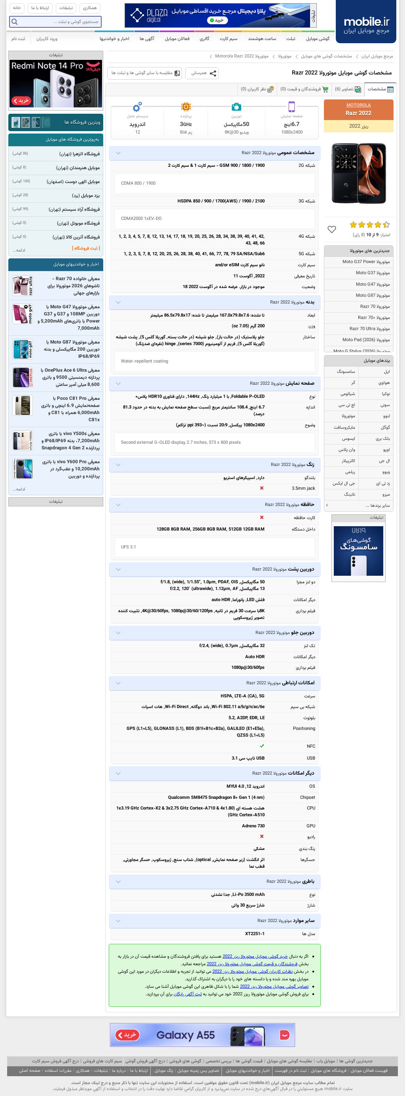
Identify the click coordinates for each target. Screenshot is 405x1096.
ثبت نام (18, 38)
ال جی (384, 461)
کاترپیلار (348, 461)
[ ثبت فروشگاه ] (86, 248)
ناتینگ (349, 494)
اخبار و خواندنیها (114, 38)
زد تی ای (383, 483)
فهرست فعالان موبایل (369, 1070)
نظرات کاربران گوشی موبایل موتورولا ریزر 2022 (252, 971)
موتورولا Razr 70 (375, 307)
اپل (387, 372)
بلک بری (383, 438)
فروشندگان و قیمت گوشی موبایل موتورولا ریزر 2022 (252, 964)
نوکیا (386, 394)
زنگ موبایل (164, 1070)
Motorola (358, 105)
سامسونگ (346, 372)
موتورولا (284, 56)
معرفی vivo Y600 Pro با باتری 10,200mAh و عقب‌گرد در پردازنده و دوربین (71, 469)
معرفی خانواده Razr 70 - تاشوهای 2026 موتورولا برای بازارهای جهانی (73, 286)
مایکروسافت (344, 427)
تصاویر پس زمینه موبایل (198, 1070)
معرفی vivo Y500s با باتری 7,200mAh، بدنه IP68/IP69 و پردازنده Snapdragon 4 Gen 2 (71, 441)
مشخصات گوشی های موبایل (326, 56)
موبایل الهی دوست (82, 181)
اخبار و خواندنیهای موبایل (76, 264)
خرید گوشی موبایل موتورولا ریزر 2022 (255, 956)
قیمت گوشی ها (249, 1061)
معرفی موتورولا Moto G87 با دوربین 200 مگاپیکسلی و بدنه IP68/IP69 (72, 349)
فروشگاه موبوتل (85, 223)
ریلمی (350, 472)
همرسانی (199, 73)
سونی (385, 405)
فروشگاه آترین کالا (83, 237)
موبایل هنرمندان (85, 168)
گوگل (385, 427)
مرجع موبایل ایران (377, 56)
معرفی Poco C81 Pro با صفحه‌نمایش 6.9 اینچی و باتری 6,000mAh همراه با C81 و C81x (70, 409)
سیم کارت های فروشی (102, 1061)
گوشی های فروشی (185, 1061)
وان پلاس (347, 450)
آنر (353, 383)
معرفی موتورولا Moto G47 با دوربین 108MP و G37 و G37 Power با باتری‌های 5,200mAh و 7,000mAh (69, 318)
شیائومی (348, 394)
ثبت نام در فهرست (291, 1070)
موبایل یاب (325, 1061)
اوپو (386, 450)
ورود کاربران (46, 38)
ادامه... (19, 250)
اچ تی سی (347, 405)
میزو (386, 494)
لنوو (386, 416)
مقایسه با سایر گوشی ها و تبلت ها (142, 73)
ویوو (386, 472)
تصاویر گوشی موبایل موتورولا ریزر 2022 (274, 986)
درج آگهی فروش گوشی (145, 1061)
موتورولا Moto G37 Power (366, 262)
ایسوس (348, 438)
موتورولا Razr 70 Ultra (370, 329)
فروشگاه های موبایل (328, 1070)
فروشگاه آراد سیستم (81, 209)
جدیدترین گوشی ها (356, 1061)
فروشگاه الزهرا (86, 154)
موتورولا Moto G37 (373, 273)
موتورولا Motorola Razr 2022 (242, 56)
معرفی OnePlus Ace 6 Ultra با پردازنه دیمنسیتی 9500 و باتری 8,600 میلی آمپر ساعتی (70, 377)
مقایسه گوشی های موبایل (289, 1061)
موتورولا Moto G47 (373, 284)
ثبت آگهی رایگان (188, 994)
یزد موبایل (90, 195)
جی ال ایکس (344, 483)
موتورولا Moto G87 (373, 295)
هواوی (384, 383)
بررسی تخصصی (218, 1061)
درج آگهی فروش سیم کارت (55, 1061)
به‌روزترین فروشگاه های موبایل (72, 139)
